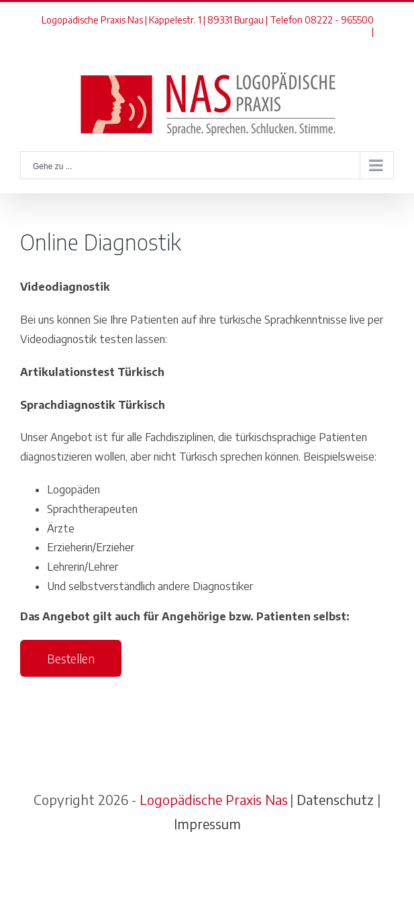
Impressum (207, 823)
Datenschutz (335, 799)
